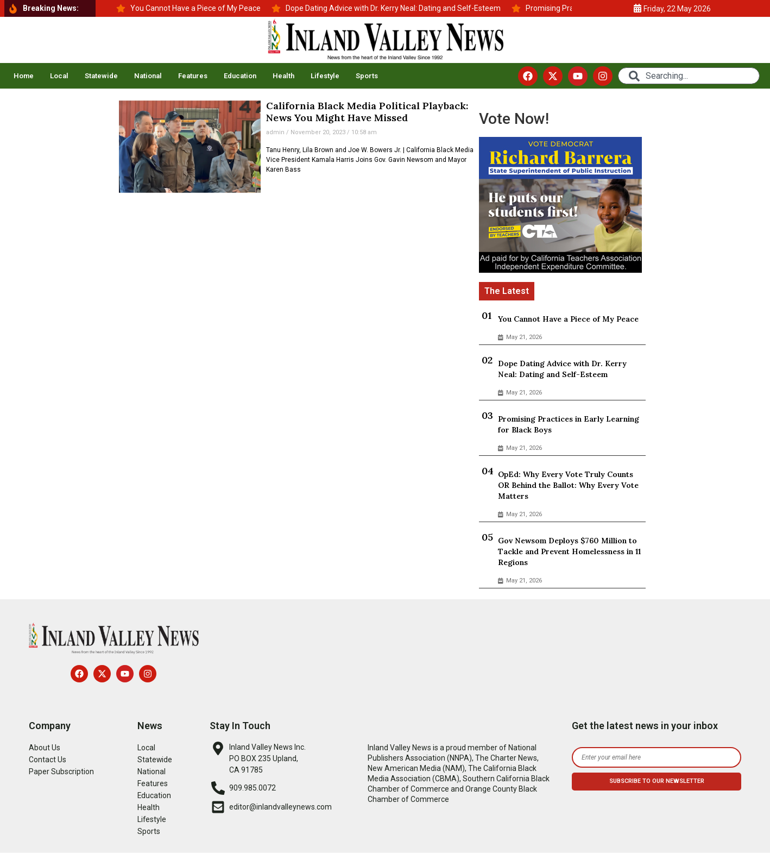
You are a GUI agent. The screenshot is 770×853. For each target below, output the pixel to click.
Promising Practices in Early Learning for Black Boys (568, 424)
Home (24, 76)
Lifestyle (325, 76)
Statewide (101, 76)
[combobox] (688, 75)
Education (240, 76)
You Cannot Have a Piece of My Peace (568, 319)
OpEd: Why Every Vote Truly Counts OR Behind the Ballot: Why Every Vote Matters (568, 485)
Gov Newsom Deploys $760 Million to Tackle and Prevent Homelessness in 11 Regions (569, 551)
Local (59, 76)
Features (192, 76)
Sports (367, 76)
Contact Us (47, 759)
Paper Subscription (61, 771)
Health (283, 76)
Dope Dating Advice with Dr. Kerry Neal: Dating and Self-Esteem (562, 369)
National (148, 76)
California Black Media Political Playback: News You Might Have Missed (367, 111)
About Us (44, 747)
